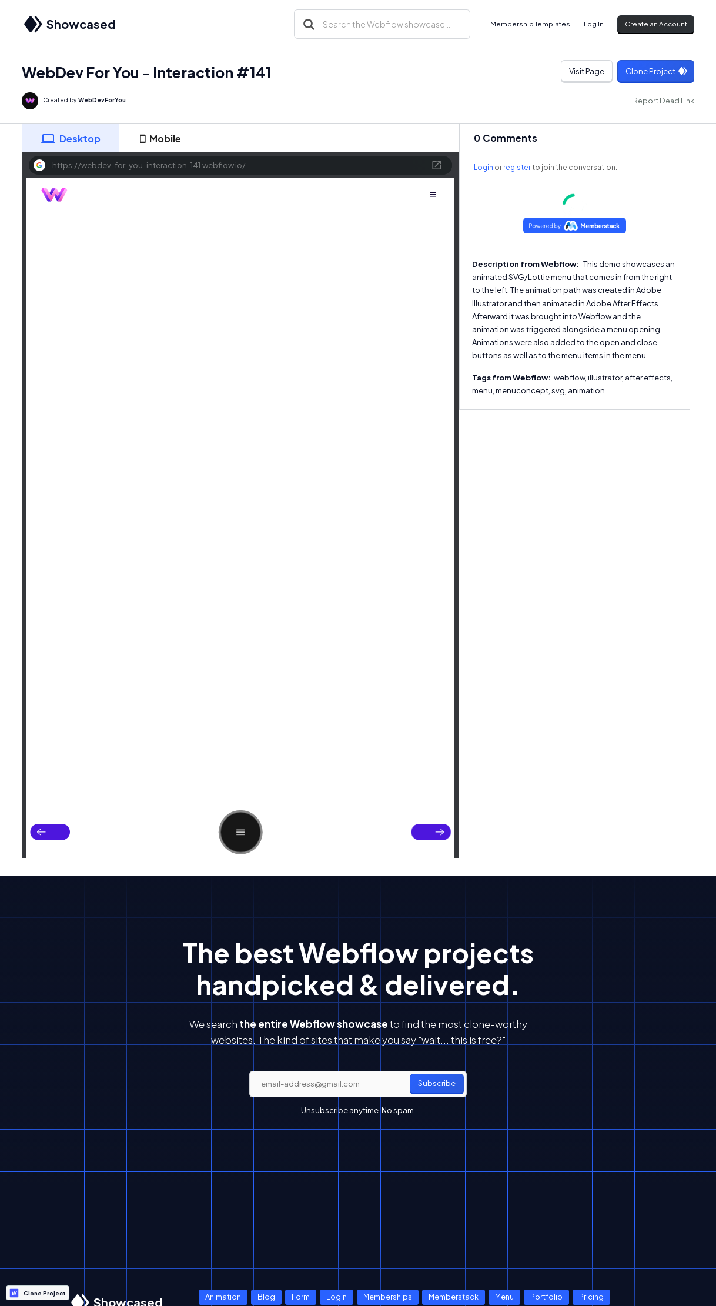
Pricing (591, 1296)
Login (483, 167)
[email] (358, 1084)
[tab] (70, 138)
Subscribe (437, 1083)
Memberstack (454, 1296)
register (517, 167)
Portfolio (546, 1296)
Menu (504, 1296)
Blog (266, 1296)
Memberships (387, 1296)
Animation (223, 1296)
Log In (594, 23)
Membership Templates (530, 23)
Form (301, 1296)
